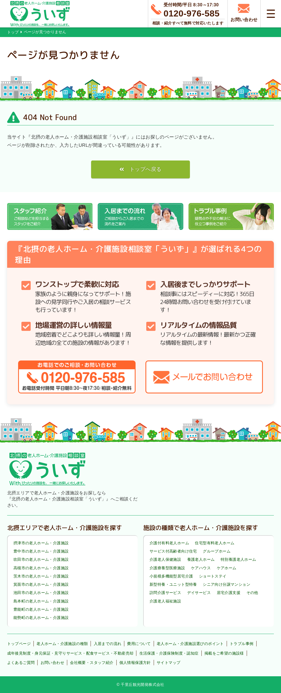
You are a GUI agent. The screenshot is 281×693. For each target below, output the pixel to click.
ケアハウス (201, 568)
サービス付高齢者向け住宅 (173, 551)
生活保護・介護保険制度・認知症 (169, 653)
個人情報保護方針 (135, 662)
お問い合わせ (52, 662)
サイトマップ (168, 662)
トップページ (19, 643)
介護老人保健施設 (165, 559)
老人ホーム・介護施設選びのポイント (190, 643)
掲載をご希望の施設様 (224, 653)
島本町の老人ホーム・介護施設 (41, 601)
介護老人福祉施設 (165, 601)
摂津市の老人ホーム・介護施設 (41, 543)
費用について (139, 643)
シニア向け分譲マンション (226, 584)
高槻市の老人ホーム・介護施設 (41, 568)
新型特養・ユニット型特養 (173, 584)
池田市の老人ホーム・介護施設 (41, 593)
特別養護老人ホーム (238, 559)
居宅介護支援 (228, 593)
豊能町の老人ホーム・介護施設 (41, 609)
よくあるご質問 (21, 662)
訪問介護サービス (165, 593)
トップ (13, 32)
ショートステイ (213, 576)
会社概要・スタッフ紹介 (91, 662)
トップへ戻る (145, 169)
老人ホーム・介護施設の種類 (62, 643)
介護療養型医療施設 (167, 568)
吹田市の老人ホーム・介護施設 (41, 559)
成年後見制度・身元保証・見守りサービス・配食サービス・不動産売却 (70, 653)
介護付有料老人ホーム (169, 543)
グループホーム (217, 551)
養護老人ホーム (201, 559)
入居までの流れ (108, 643)
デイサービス (199, 593)
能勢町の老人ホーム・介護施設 (41, 617)
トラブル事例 (241, 643)
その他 (252, 593)
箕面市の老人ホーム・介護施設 (41, 584)
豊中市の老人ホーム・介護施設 (41, 551)
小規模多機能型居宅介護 (171, 576)
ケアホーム (227, 568)
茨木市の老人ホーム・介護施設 (41, 576)
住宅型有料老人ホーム (214, 543)
